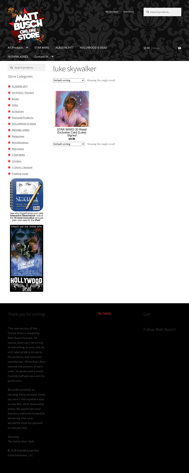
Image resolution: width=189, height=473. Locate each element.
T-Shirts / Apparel (22, 167)
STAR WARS (42, 47)
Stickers (16, 161)
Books (15, 99)
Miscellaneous (20, 142)
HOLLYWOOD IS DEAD (93, 47)
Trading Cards (20, 173)
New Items (18, 148)
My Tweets (104, 313)
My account (112, 11)
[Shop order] (69, 80)
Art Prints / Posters (23, 92)
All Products (15, 47)
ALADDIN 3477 (64, 47)
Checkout (128, 11)
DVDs (15, 105)
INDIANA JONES (18, 56)
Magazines (18, 136)
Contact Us (42, 56)
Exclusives (18, 111)
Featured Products (22, 117)
